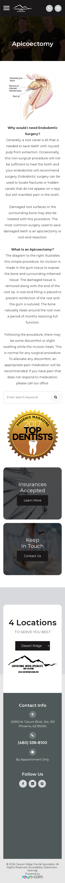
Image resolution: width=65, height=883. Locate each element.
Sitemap (32, 870)
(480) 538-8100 (32, 742)
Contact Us (32, 556)
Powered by (32, 875)
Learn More (32, 500)
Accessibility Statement (42, 867)
